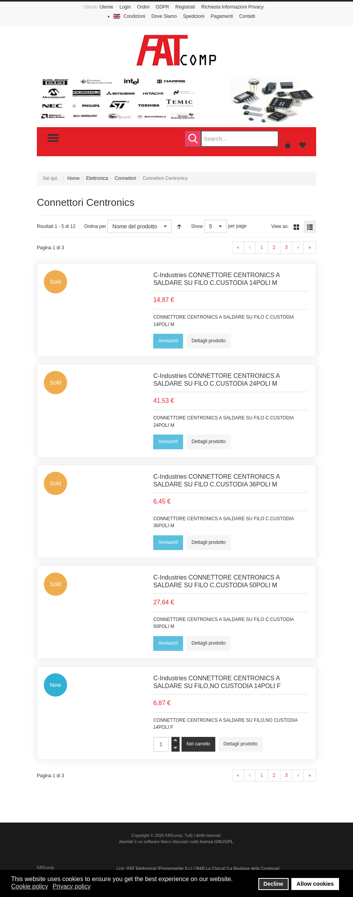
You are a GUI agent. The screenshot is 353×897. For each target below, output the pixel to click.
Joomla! (126, 841)
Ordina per (95, 226)
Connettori (125, 178)
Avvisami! (168, 340)
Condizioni (134, 16)
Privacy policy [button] (72, 886)
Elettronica (97, 178)
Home (73, 178)
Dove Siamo (163, 16)
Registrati (185, 7)
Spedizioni (193, 16)
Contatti (247, 16)
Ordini (143, 7)
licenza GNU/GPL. (217, 841)
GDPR (162, 7)
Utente (106, 7)
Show (197, 226)
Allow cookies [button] (315, 884)
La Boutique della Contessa (253, 868)
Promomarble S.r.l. (176, 868)
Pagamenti (222, 16)
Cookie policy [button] (29, 886)
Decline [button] (273, 884)
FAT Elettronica (142, 868)
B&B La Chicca (211, 868)
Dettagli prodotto (209, 340)
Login (125, 7)
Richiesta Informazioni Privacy (232, 7)
